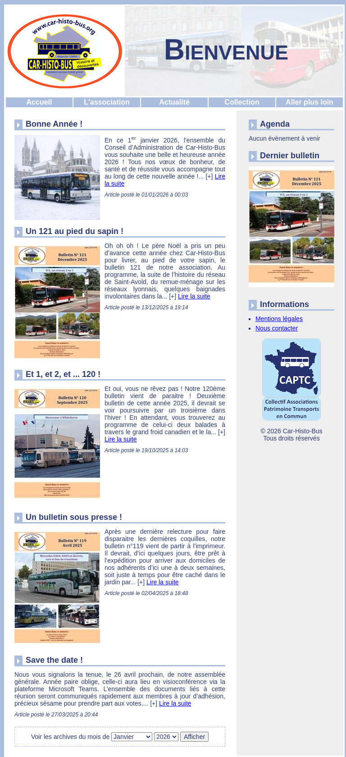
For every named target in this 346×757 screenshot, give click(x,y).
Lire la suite (194, 296)
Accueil (39, 102)
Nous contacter (276, 328)
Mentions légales (279, 318)
